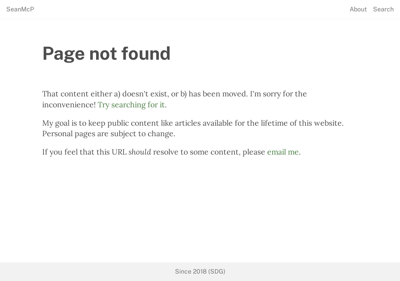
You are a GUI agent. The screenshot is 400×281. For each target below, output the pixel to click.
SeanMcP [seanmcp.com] (20, 9)
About (358, 9)
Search (383, 9)
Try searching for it (131, 104)
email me (283, 152)
